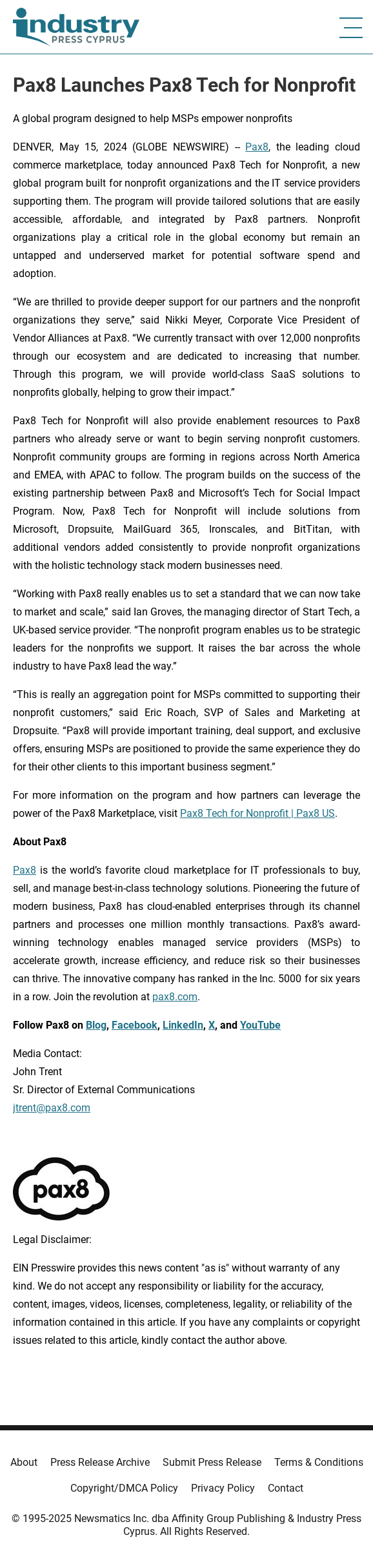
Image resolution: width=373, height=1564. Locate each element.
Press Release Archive (100, 1462)
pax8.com (174, 997)
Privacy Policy (223, 1488)
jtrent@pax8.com (51, 1108)
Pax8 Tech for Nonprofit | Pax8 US (257, 813)
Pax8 (256, 147)
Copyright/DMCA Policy (124, 1488)
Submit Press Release (212, 1462)
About (23, 1462)
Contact (285, 1488)
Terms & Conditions (318, 1462)
